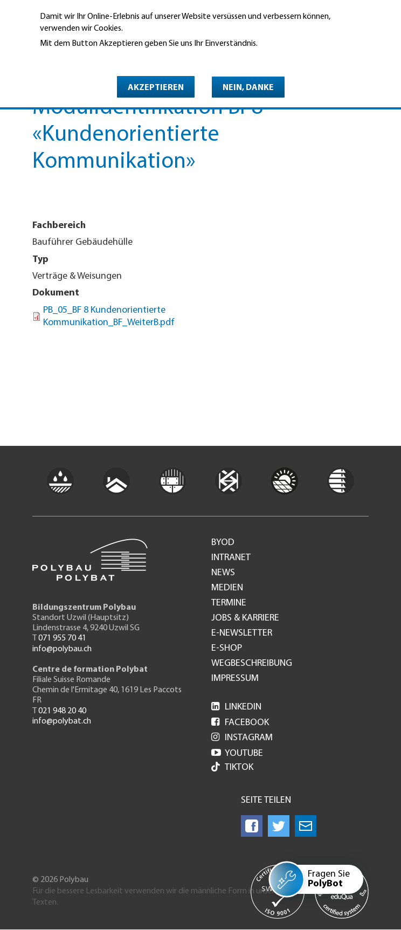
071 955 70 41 (62, 638)
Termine (228, 603)
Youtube (237, 753)
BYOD (222, 543)
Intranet (231, 558)
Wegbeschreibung (251, 664)
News (223, 573)
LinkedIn (236, 707)
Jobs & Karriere (245, 618)
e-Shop (226, 648)
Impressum (235, 679)
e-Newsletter (241, 633)
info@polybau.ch (62, 649)
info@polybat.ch (61, 721)
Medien (227, 588)
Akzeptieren (156, 88)
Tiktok (232, 768)
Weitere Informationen (86, 59)
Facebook (240, 723)
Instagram (242, 738)
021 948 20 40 (62, 711)
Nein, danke (248, 88)
